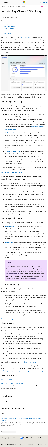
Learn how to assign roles (9, 319)
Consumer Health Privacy (8, 444)
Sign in (45, 2)
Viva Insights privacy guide (28, 362)
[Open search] (40, 2)
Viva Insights (21, 6)
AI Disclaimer (4, 442)
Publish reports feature (13, 273)
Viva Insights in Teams (9, 26)
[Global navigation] (1, 2)
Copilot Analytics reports (12, 133)
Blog (23, 442)
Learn (3, 6)
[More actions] (45, 6)
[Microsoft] (24, 2)
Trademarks (30, 444)
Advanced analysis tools (12, 151)
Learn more (32, 278)
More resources (7, 33)
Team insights (9, 242)
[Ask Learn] (42, 6)
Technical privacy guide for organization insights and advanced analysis (23, 371)
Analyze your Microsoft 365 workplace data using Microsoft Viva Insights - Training (21, 419)
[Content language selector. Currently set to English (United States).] (9, 438)
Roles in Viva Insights (8, 28)
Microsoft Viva (11, 6)
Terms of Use (21, 444)
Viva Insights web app (8, 24)
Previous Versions (15, 442)
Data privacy (6, 31)
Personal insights (10, 226)
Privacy (37, 442)
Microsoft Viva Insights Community (12, 383)
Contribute (30, 442)
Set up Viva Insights (7, 379)
